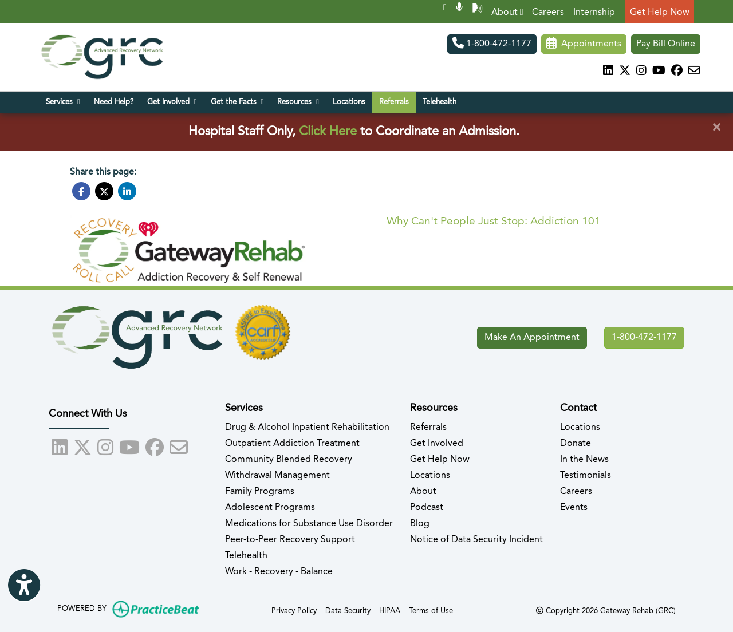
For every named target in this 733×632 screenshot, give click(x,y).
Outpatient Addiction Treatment (292, 443)
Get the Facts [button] (237, 102)
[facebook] (677, 72)
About (507, 12)
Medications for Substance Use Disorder (309, 523)
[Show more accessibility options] (24, 586)
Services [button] (63, 102)
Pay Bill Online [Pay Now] (665, 44)
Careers (548, 12)
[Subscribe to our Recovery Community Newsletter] (694, 72)
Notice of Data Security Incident (476, 539)
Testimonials (585, 475)
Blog (419, 523)
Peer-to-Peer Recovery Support (290, 539)
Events (574, 507)
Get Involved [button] (172, 102)
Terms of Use (431, 610)
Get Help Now (659, 12)
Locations (349, 102)
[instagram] (641, 72)
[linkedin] (608, 72)
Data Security (348, 610)
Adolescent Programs (270, 507)
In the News (584, 459)
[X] (624, 72)
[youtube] (658, 72)
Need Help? (113, 102)
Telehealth (439, 102)
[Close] (716, 127)
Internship (594, 12)
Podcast (426, 507)
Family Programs (259, 491)
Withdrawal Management (277, 475)
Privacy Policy (294, 610)
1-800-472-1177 (491, 44)
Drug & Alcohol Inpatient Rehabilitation (307, 427)
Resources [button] (298, 102)
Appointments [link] (583, 44)
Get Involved (436, 443)
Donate (575, 443)
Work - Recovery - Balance (279, 571)
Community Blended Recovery (288, 459)
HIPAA (389, 610)
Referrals (394, 102)
